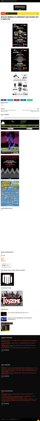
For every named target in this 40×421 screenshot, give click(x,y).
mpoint (2, 22)
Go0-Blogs (17, 419)
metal (32, 21)
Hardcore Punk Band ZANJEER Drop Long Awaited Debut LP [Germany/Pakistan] (17, 399)
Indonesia (25, 21)
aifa (19, 21)
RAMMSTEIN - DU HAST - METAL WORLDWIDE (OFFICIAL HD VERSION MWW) (17, 367)
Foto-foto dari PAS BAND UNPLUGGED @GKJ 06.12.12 (18, 312)
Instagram (3, 255)
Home (3, 13)
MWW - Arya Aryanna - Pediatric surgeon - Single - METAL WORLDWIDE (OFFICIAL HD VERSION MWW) (18, 371)
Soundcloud (3, 260)
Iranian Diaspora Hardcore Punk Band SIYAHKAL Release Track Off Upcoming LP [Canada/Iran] (17, 394)
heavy (22, 21)
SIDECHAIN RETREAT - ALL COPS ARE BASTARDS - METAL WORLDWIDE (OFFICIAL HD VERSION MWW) (18, 373)
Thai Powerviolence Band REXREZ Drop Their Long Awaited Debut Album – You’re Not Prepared (18, 401)
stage (15, 22)
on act (10, 22)
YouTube (2, 258)
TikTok (2, 259)
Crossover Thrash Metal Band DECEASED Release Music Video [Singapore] (16, 396)
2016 (18, 21)
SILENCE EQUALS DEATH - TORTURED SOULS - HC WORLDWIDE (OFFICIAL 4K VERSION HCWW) (19, 341)
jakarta (28, 21)
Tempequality (7, 419)
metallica (34, 21)
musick (7, 22)
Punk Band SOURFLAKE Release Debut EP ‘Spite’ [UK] (11, 397)
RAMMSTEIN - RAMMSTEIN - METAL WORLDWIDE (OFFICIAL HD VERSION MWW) (17, 369)
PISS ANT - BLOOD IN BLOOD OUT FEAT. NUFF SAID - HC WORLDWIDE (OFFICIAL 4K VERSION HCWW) (18, 346)
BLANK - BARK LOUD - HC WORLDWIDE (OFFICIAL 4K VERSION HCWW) (15, 347)
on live (13, 22)
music (5, 22)
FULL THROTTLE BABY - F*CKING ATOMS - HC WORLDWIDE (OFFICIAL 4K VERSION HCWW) (18, 344)
